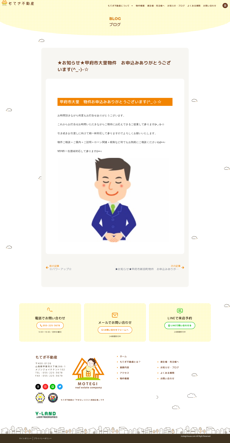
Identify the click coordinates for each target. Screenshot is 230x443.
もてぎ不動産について (120, 6)
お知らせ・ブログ (176, 5)
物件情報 (140, 5)
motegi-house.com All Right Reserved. (196, 436)
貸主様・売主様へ (156, 5)
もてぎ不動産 (46, 357)
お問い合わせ (209, 5)
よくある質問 (194, 5)
